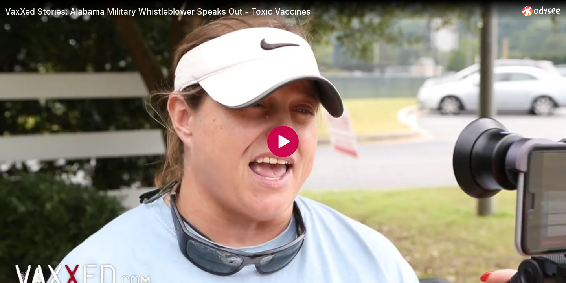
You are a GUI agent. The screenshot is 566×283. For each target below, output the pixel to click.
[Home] (541, 10)
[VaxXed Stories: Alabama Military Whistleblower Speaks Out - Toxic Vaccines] (260, 11)
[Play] (283, 141)
